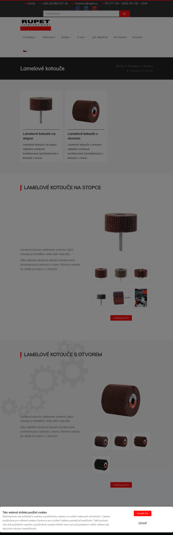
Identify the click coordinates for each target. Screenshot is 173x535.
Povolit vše (142, 513)
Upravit (142, 522)
